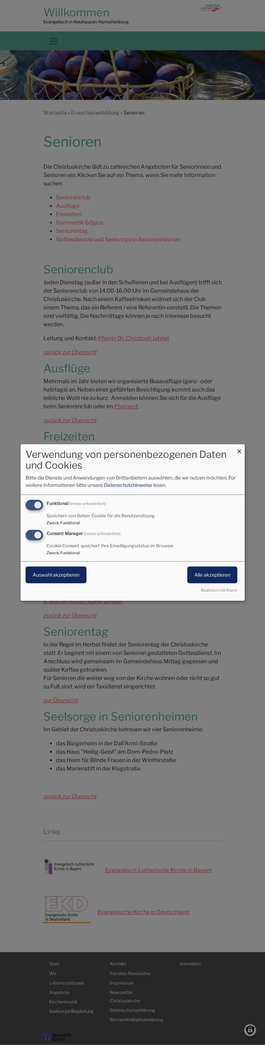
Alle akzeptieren (212, 575)
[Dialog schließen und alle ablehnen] (239, 448)
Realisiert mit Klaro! (219, 590)
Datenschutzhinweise (128, 485)
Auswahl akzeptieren (56, 575)
